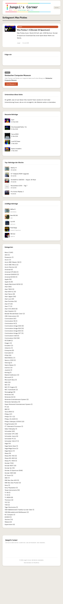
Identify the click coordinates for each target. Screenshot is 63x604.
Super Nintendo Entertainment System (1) (18, 404)
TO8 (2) (7, 505)
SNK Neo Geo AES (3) (12, 480)
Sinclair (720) (9, 463)
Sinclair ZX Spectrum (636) (14, 470)
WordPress (36, 562)
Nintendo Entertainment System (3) (17, 399)
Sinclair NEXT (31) (10, 466)
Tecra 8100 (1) (9, 412)
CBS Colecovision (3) (12, 316)
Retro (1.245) (9, 252)
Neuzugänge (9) (10, 392)
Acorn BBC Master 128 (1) (13, 262)
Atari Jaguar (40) (10, 296)
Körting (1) (8, 372)
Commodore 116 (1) (11, 321)
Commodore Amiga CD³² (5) (14, 333)
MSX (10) (7, 382)
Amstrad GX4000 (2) (12, 274)
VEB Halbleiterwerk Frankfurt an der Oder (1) (19, 510)
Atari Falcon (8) (10, 294)
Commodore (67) (10, 319)
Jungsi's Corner (27, 560)
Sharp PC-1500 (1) (11, 461)
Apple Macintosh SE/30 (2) (14, 284)
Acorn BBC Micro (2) (11, 265)
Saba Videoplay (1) (11, 429)
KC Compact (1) (10, 515)
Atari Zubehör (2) (10, 311)
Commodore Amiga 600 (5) (14, 331)
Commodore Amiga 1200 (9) (14, 326)
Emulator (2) (9, 345)
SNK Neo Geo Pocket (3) (13, 483)
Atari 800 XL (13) (10, 292)
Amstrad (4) (9, 269)
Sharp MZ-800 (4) (11, 458)
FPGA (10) (8, 355)
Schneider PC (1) (10, 439)
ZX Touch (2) (9, 475)
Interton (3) (8, 368)
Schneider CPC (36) (11, 434)
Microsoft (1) (9, 377)
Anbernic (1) (9, 348)
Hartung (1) (8, 363)
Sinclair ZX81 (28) (10, 473)
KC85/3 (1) (8, 517)
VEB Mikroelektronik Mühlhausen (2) (17, 512)
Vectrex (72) (9, 519)
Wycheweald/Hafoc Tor (19, 127)
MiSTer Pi (14, 168)
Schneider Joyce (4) (11, 436)
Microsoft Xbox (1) (11, 380)
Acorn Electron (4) (11, 267)
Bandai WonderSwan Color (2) (15, 314)
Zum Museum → (11, 84)
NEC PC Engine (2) (11, 387)
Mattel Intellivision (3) (12, 375)
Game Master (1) (10, 365)
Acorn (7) (8, 260)
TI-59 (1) (7, 492)
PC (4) (7, 407)
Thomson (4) (9, 500)
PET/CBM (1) (9, 341)
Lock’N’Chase (15, 141)
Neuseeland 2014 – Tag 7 (19, 186)
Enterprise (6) (9, 350)
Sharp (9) (8, 453)
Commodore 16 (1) (11, 323)
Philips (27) (8, 414)
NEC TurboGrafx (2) (11, 390)
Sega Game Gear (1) (11, 446)
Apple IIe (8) (9, 282)
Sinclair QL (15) (10, 468)
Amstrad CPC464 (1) (11, 272)
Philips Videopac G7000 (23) (14, 421)
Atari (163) (8, 287)
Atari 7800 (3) (9, 289)
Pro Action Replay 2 (17, 192)
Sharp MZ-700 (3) (11, 456)
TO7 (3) (7, 502)
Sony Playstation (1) (11, 488)
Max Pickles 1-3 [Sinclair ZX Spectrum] (33, 30)
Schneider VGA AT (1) (12, 441)
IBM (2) (7, 409)
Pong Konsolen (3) (11, 424)
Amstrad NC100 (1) (11, 277)
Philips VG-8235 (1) (11, 419)
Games (20, 27)
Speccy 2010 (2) (10, 360)
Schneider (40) (10, 431)
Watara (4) (8, 522)
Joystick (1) (8, 370)
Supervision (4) (10, 524)
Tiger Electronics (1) (11, 507)
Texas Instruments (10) (12, 490)
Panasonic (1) (9, 257)
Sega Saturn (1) (10, 451)
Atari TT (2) (8, 306)
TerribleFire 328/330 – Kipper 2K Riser (23, 180)
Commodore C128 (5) (12, 336)
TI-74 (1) (7, 495)
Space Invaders (16, 149)
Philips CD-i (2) (10, 417)
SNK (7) (7, 478)
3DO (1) (7, 255)
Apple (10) (8, 279)
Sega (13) (8, 443)
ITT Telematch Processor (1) (14, 426)
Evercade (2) (9, 353)
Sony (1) (7, 485)
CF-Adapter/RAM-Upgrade (20, 174)
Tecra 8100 (15, 134)
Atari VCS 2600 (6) (11, 309)
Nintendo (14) (9, 395)
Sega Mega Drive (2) (11, 448)
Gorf (12, 120)
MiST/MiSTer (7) (10, 358)
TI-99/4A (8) (9, 497)
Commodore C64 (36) (12, 338)
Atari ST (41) (9, 304)
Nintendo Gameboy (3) (12, 402)
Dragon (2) (8, 343)
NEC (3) (7, 385)
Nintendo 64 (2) (10, 397)
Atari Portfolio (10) (11, 301)
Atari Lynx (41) (9, 299)
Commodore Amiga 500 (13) (14, 328)
